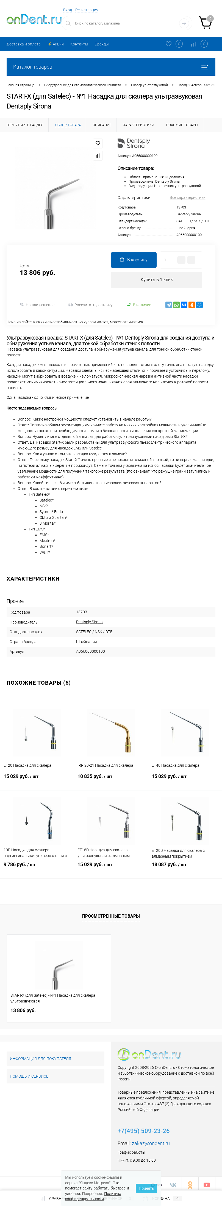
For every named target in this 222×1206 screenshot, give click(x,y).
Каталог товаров (111, 67)
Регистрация (86, 10)
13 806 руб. (23, 1008)
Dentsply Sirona (188, 214)
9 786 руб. (37, 867)
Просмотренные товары (111, 914)
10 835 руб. (110, 779)
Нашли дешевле (37, 305)
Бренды (102, 44)
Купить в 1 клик (157, 280)
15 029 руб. (37, 779)
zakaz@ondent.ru (151, 1141)
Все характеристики (188, 197)
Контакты (79, 44)
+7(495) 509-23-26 (144, 1128)
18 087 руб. (185, 867)
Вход (67, 10)
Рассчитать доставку (90, 305)
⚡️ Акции (55, 44)
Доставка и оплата (24, 44)
